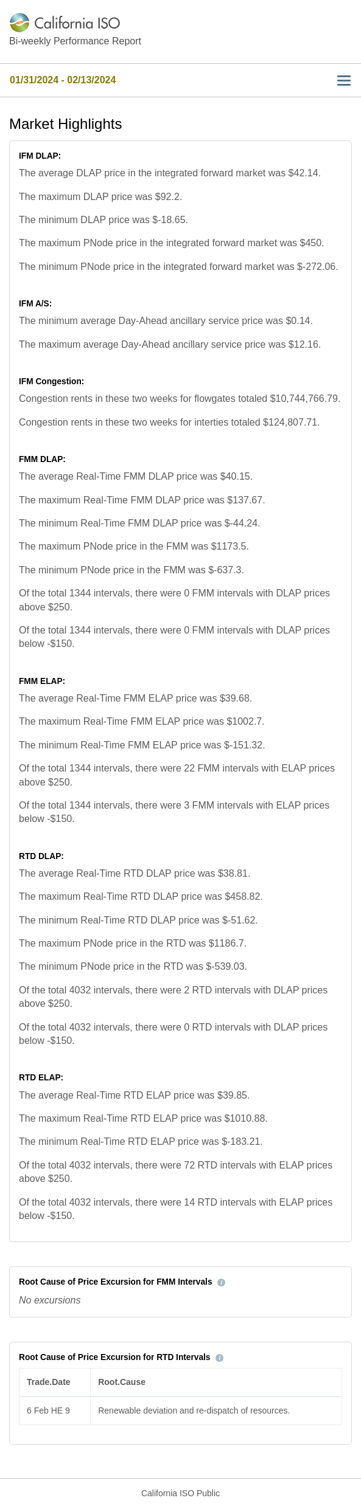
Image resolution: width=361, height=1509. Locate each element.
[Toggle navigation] (340, 80)
